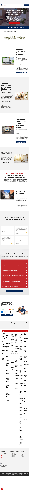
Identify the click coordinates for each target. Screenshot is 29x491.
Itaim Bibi (21, 379)
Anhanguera (4, 334)
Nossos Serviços (20, 5)
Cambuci (3, 342)
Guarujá (25, 358)
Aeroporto (25, 335)
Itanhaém (25, 365)
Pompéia (7, 373)
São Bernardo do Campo (25, 396)
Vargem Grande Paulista (25, 417)
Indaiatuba (25, 362)
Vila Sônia (21, 444)
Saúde (20, 423)
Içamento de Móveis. (6, 165)
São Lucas (16, 370)
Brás (2, 341)
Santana (12, 358)
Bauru (25, 341)
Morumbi (21, 408)
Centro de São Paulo (4, 331)
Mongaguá (25, 377)
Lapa (7, 361)
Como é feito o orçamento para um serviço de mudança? (10, 260)
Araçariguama (26, 338)
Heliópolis (21, 372)
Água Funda (21, 332)
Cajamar (25, 344)
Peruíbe (25, 380)
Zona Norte (12, 330)
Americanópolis (17, 332)
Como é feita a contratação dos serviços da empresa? (10, 270)
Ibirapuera (21, 375)
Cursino (21, 367)
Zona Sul (21, 330)
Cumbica (25, 347)
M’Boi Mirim (21, 404)
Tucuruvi (12, 363)
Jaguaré (7, 357)
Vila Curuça (17, 379)
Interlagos (21, 376)
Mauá (24, 373)
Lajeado (16, 362)
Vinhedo (25, 420)
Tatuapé (16, 376)
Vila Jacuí (16, 383)
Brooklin (21, 338)
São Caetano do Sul (25, 399)
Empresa (15, 5)
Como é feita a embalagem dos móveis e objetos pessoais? (10, 265)
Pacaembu (3, 351)
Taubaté (25, 414)
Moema (21, 407)
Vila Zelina (16, 388)
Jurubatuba (21, 401)
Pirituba (7, 371)
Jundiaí (25, 369)
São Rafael (21, 419)
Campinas (25, 346)
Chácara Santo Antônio (21, 354)
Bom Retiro (3, 339)
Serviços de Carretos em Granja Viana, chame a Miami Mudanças (14, 12)
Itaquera (16, 353)
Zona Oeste (8, 330)
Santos (25, 393)
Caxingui (7, 348)
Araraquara (25, 339)
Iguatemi (16, 349)
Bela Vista (3, 338)
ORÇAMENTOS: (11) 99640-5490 (14, 27)
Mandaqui (12, 353)
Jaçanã (12, 345)
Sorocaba (25, 411)
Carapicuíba (8, 347)
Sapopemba (17, 375)
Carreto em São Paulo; (6, 162)
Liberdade (3, 350)
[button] (14, 260)
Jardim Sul (21, 400)
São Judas (21, 418)
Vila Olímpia (21, 440)
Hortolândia (25, 361)
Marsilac (21, 403)
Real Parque (21, 415)
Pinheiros (7, 370)
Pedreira (21, 414)
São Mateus (17, 371)
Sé (2, 360)
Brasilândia (12, 336)
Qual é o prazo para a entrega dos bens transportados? (10, 286)
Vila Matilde (17, 384)
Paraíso (21, 411)
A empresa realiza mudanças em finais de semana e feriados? (11, 281)
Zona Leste (17, 330)
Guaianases (17, 348)
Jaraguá (7, 360)
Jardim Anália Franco (16, 355)
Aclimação (3, 333)
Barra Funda (8, 343)
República (3, 354)
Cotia (7, 350)
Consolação (4, 346)
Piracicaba (25, 381)
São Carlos (25, 401)
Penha (16, 367)
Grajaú (20, 368)
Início (5, 31)
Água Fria (12, 332)
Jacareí (25, 368)
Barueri (7, 344)
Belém (16, 336)
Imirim (12, 343)
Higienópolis (4, 347)
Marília (25, 372)
